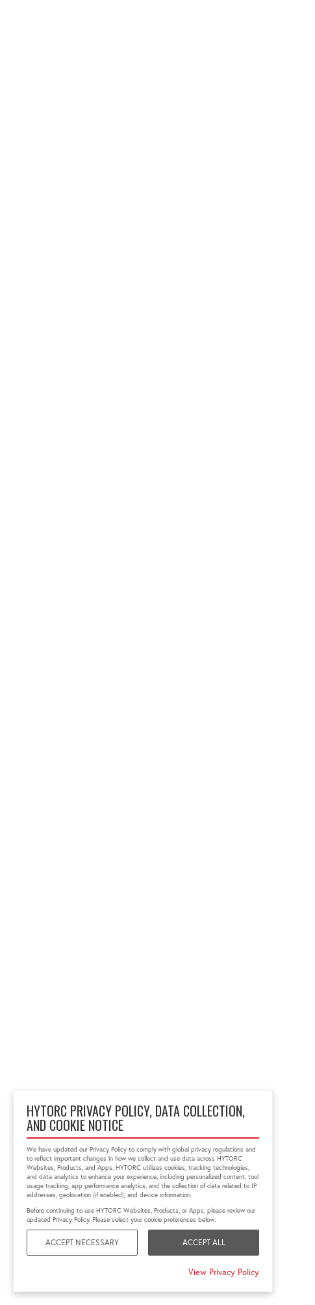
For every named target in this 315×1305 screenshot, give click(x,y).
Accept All (204, 1242)
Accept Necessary (82, 1242)
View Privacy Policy (223, 1272)
